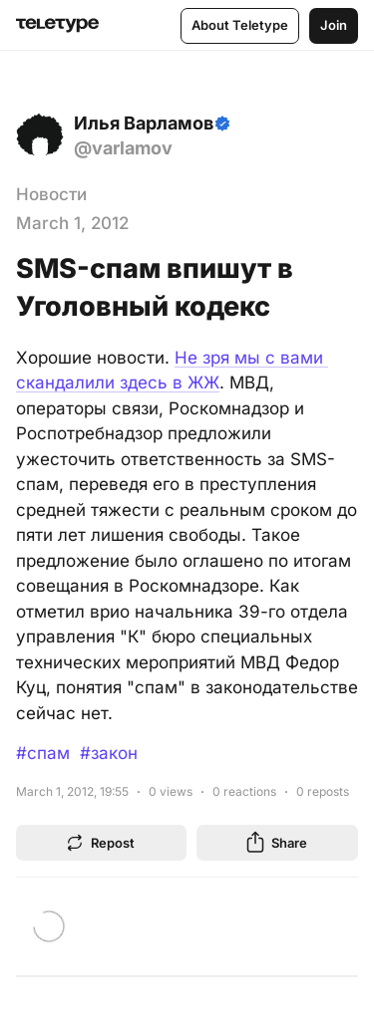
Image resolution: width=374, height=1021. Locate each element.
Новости (51, 194)
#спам (43, 753)
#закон (109, 753)
